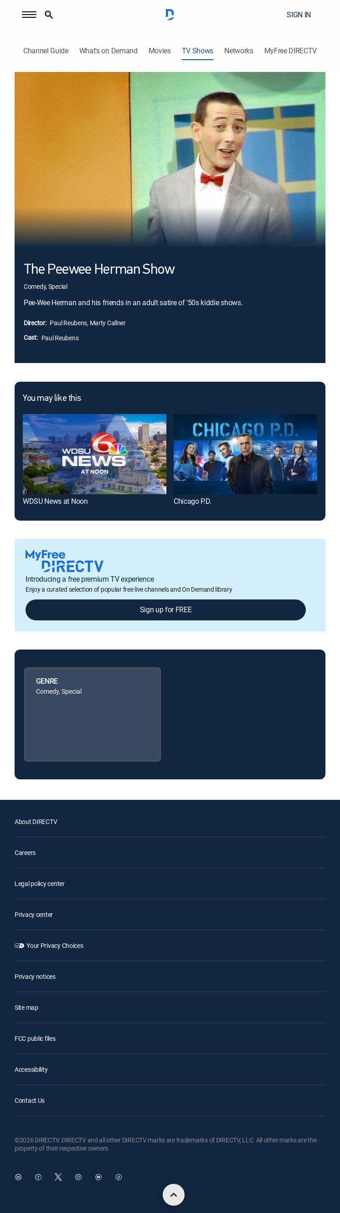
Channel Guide (45, 51)
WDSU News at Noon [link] (55, 501)
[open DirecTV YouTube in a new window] (98, 1177)
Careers (25, 852)
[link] (94, 454)
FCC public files (35, 1038)
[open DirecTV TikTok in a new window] (118, 1177)
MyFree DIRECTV (290, 51)
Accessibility (31, 1069)
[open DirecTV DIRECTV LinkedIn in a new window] (18, 1177)
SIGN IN (299, 15)
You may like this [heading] (52, 398)
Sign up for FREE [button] (166, 609)
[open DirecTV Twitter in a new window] (58, 1177)
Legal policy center (40, 883)
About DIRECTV (36, 821)
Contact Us (30, 1100)
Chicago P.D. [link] (192, 501)
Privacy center (34, 914)
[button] (29, 14)
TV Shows (197, 51)
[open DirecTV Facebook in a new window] (38, 1177)
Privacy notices (35, 976)
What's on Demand (108, 51)
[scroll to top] (173, 1194)
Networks (238, 51)
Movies (160, 51)
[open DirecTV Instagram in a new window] (78, 1177)
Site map (26, 1007)
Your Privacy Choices (54, 945)
